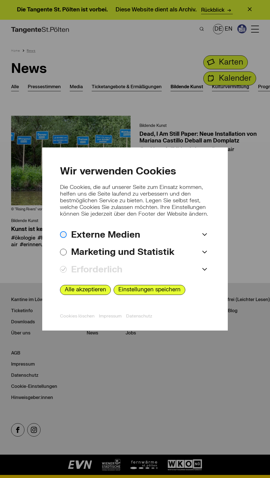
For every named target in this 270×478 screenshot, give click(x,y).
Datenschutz (139, 316)
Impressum (110, 316)
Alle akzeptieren (85, 289)
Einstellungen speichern (149, 289)
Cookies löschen (77, 316)
